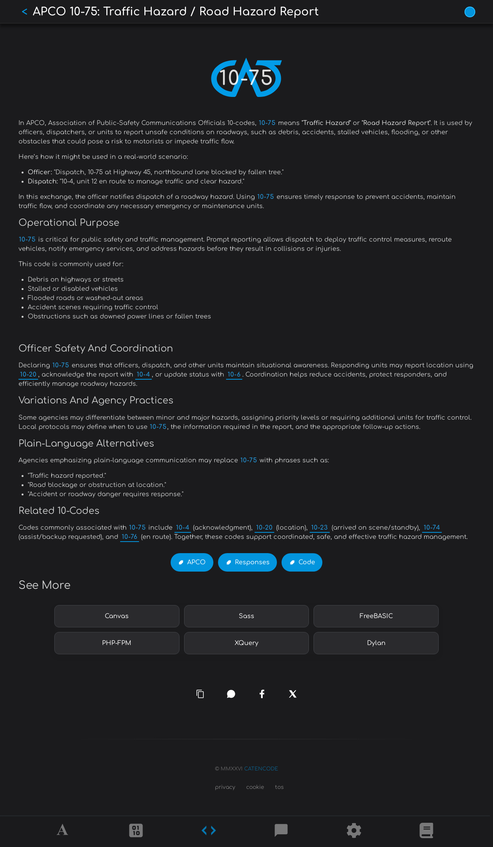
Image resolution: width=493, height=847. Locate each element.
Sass (246, 616)
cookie (255, 787)
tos (279, 787)
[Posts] (281, 831)
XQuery (246, 643)
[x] (293, 694)
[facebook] (262, 694)
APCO (196, 562)
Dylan (376, 643)
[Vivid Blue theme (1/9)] (470, 12)
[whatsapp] (231, 693)
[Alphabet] (63, 831)
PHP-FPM (116, 643)
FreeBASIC (376, 616)
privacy (225, 787)
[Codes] (208, 831)
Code (306, 562)
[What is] (426, 831)
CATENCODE (261, 769)
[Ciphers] (136, 831)
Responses (252, 562)
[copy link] (200, 693)
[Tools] (354, 831)
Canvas (117, 616)
